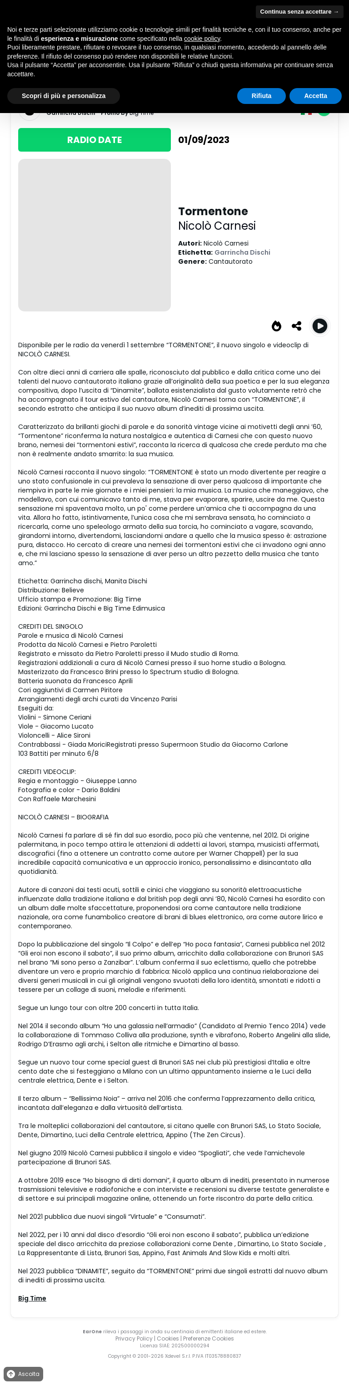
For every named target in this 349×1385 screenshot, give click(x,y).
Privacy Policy (134, 1338)
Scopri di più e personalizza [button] (63, 95)
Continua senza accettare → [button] (299, 11)
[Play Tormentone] (320, 326)
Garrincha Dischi (242, 252)
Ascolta (22, 1374)
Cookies (168, 1338)
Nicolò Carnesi (217, 225)
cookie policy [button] (202, 38)
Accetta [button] (315, 95)
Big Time (32, 1298)
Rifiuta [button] (262, 95)
